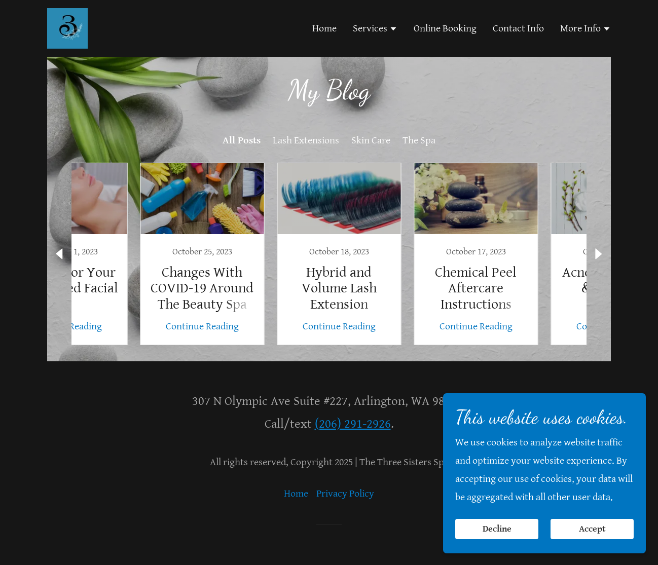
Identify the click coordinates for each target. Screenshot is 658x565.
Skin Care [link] (370, 140)
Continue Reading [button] (123, 326)
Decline (497, 528)
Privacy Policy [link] (345, 494)
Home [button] (296, 494)
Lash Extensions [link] (306, 140)
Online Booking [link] (445, 28)
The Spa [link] (419, 140)
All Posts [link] (242, 140)
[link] (67, 28)
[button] (375, 30)
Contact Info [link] (518, 28)
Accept (592, 528)
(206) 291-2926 (353, 424)
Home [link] (324, 28)
